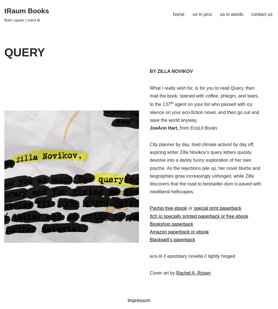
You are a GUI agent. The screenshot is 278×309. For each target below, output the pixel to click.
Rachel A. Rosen (193, 273)
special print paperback (217, 208)
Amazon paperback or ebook (179, 231)
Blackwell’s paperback (172, 239)
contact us (262, 14)
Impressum (138, 300)
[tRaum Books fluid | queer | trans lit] (26, 14)
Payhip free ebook (168, 208)
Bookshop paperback (171, 224)
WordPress (56, 301)
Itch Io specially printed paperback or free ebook (199, 216)
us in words (231, 14)
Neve (9, 301)
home (178, 14)
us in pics (202, 14)
